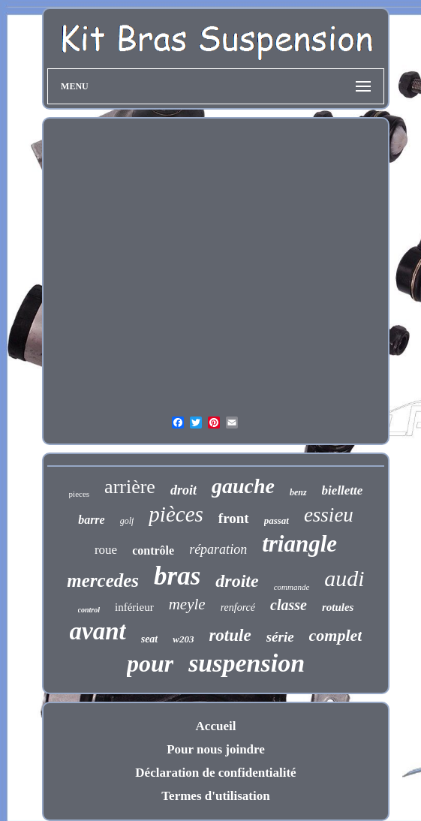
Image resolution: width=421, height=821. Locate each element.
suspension (246, 663)
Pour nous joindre (216, 749)
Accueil (216, 726)
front (233, 518)
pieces (79, 493)
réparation (218, 549)
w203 (183, 639)
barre (91, 519)
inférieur (134, 607)
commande (292, 586)
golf (127, 521)
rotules (338, 607)
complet (335, 635)
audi (344, 578)
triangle (299, 544)
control (89, 610)
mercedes (103, 580)
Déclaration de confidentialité (215, 772)
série (280, 637)
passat (276, 520)
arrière (129, 487)
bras (177, 576)
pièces (176, 514)
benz (298, 492)
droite (236, 581)
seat (149, 639)
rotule (230, 635)
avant (98, 631)
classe (288, 605)
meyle (187, 604)
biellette (342, 490)
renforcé (238, 607)
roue (106, 550)
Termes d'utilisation (215, 796)
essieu (328, 515)
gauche (243, 486)
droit (183, 490)
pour (150, 663)
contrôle (153, 550)
